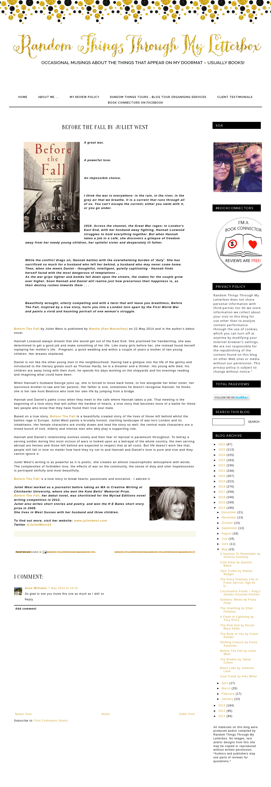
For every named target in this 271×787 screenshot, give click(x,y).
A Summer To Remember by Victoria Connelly (240, 555)
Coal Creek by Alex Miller (238, 676)
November (229, 517)
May (225, 549)
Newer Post (23, 714)
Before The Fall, (27, 495)
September (230, 528)
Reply (29, 599)
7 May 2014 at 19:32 (63, 588)
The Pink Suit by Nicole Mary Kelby (237, 627)
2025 (222, 449)
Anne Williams (36, 588)
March (226, 688)
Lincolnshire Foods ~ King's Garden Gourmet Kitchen (240, 593)
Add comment (25, 608)
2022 (222, 465)
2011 (222, 716)
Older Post (187, 714)
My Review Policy (84, 97)
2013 (222, 705)
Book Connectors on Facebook (135, 102)
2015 (222, 502)
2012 (222, 711)
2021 (222, 470)
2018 (222, 486)
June (225, 544)
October (227, 523)
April (225, 683)
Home (22, 97)
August (227, 533)
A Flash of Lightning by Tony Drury (237, 618)
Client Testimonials (235, 97)
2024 (222, 455)
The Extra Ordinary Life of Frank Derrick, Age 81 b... (239, 582)
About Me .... (48, 97)
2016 (222, 497)
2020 (222, 476)
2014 (222, 507)
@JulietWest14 (39, 524)
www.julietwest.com (90, 520)
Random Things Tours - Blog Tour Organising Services (158, 97)
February (228, 693)
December (229, 512)
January (227, 699)
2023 (222, 460)
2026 (222, 444)
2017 (222, 491)
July (225, 538)
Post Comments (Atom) (51, 720)
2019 (222, 481)
